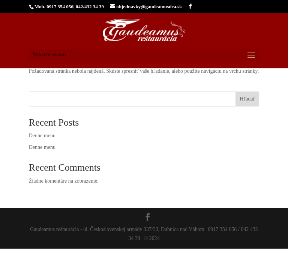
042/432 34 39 (90, 6)
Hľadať (247, 99)
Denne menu (42, 135)
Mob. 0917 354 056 (54, 6)
